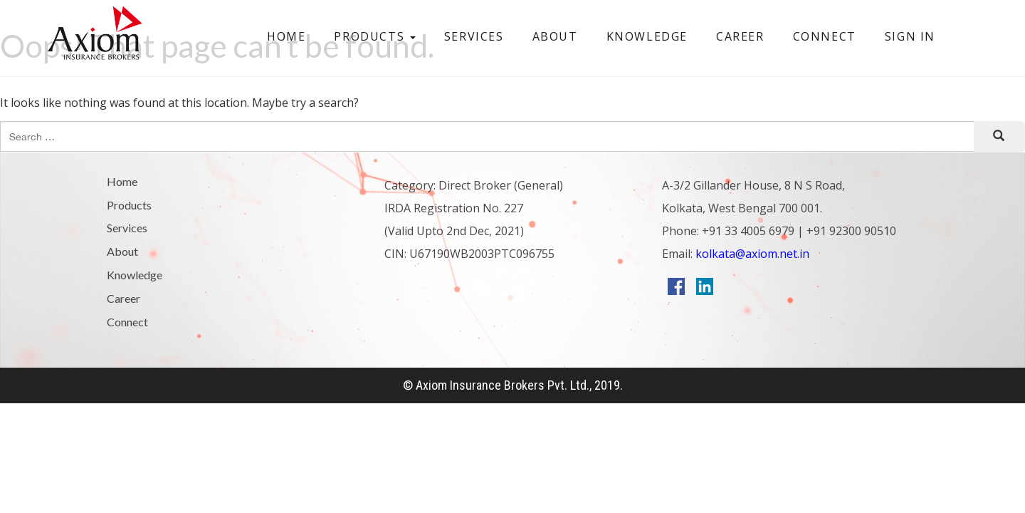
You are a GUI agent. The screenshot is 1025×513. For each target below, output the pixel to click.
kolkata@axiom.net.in (751, 253)
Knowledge (647, 36)
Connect (824, 36)
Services (474, 36)
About (555, 36)
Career (740, 36)
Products (374, 36)
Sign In (910, 36)
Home (286, 36)
